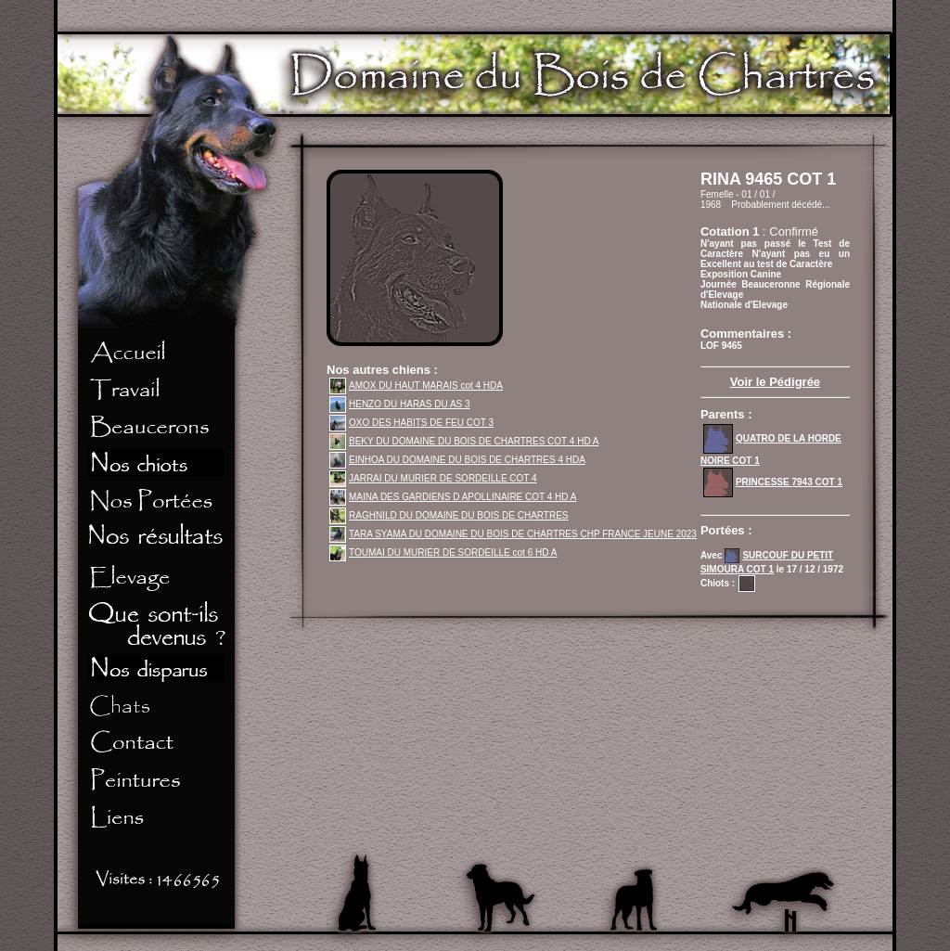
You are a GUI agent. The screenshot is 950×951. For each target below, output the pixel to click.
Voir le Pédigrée (775, 382)
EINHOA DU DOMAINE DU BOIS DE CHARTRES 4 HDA (457, 460)
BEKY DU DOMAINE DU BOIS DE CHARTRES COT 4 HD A (464, 441)
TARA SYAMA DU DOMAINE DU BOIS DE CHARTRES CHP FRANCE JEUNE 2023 (513, 534)
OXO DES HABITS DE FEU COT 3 (411, 423)
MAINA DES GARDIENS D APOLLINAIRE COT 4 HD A (452, 497)
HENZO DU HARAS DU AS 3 (399, 404)
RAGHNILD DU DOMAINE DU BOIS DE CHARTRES (449, 515)
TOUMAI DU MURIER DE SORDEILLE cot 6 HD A (443, 552)
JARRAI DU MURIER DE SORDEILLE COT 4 (433, 478)
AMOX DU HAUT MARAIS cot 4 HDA (416, 385)
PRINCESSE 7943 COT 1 (772, 482)
